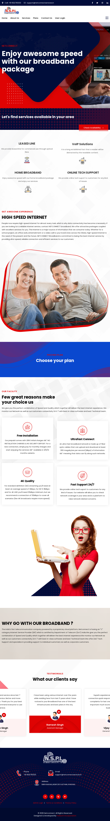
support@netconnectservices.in (40, 3)
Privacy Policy (70, 803)
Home (4, 18)
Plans (35, 18)
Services (26, 18)
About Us (14, 18)
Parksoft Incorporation (66, 815)
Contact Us (46, 18)
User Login (60, 18)
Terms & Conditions (54, 803)
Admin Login (38, 803)
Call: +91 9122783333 (12, 3)
